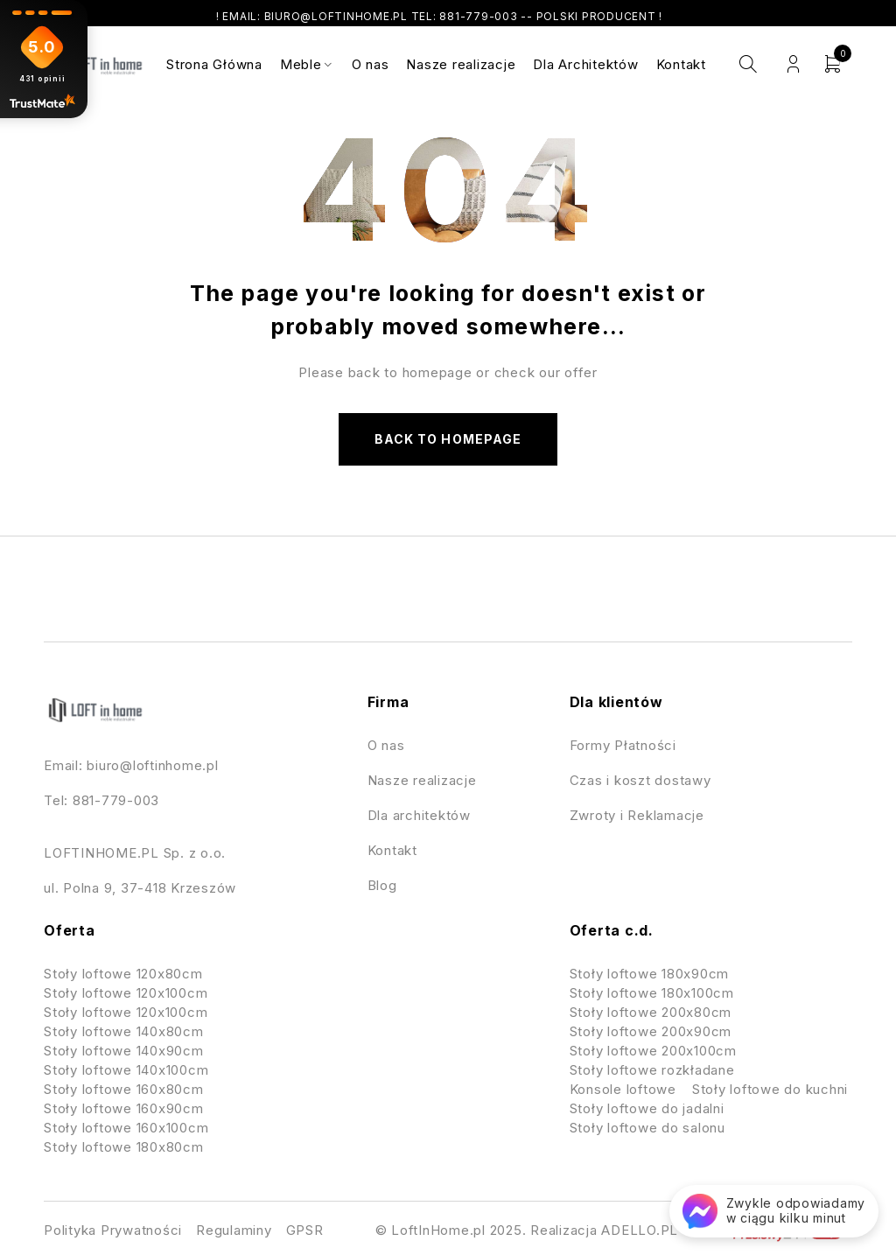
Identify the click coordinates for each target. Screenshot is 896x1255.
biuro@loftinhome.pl (152, 765)
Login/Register (793, 64)
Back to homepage (448, 438)
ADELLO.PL (639, 1230)
